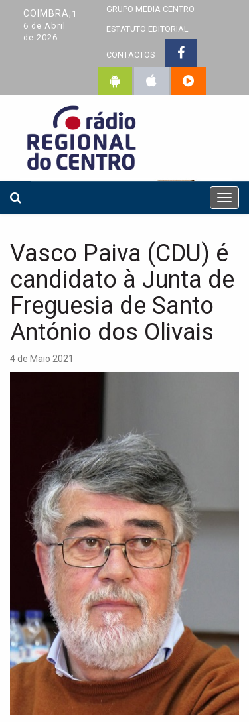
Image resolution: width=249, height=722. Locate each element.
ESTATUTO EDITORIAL (147, 29)
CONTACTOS (130, 55)
